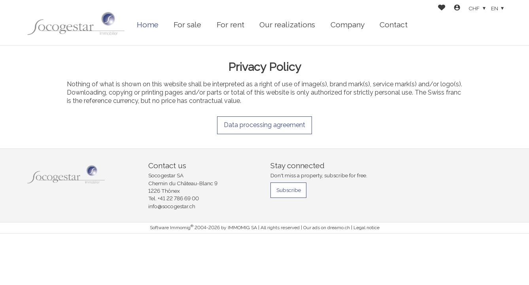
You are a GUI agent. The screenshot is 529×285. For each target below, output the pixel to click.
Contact (394, 24)
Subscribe (288, 190)
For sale (187, 24)
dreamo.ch (338, 227)
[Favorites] (441, 8)
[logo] (75, 23)
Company (348, 24)
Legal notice (366, 227)
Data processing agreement (264, 125)
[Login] (457, 8)
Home (148, 24)
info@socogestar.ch (171, 206)
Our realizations (287, 24)
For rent (230, 24)
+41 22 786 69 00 (178, 198)
